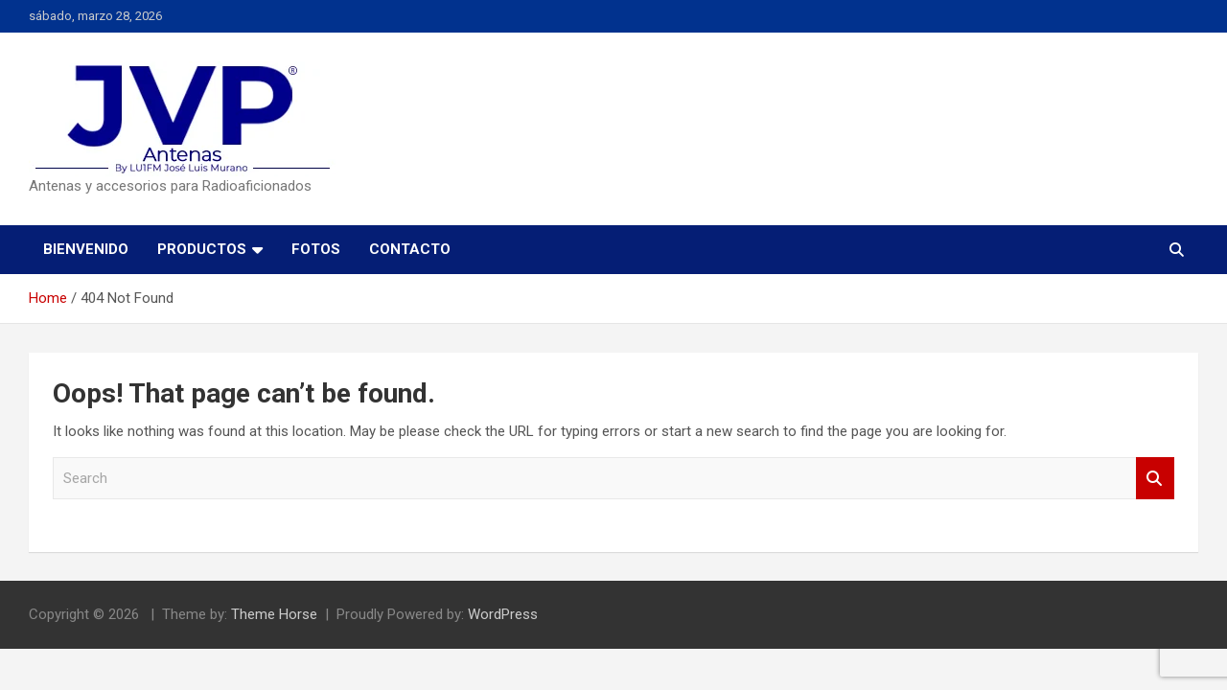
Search (1155, 478)
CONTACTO (410, 249)
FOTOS (315, 249)
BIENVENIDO (85, 249)
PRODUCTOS (201, 249)
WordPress (503, 614)
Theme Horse (274, 614)
